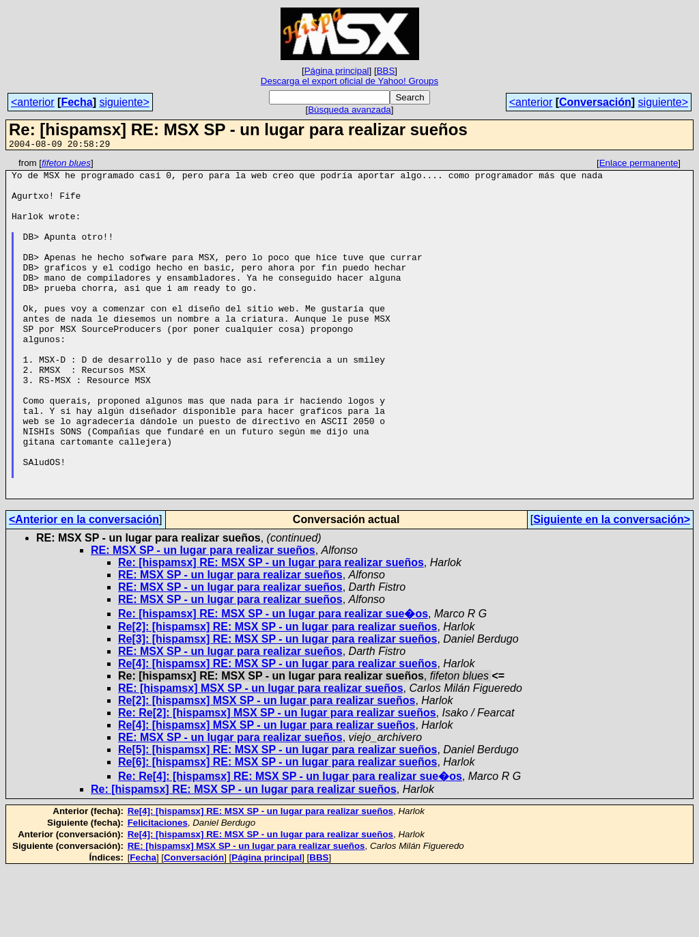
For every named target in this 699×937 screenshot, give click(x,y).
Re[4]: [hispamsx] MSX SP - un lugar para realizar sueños (266, 792)
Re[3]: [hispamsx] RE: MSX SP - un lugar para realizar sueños (277, 706)
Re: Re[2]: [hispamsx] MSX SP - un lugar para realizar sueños (277, 780)
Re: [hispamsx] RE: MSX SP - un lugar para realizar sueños (271, 630)
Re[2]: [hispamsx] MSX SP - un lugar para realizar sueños (266, 768)
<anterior (33, 102)
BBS (386, 71)
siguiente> (124, 102)
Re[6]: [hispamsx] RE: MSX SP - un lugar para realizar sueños (277, 829)
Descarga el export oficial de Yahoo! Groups (349, 81)
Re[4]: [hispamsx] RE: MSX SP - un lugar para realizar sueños (277, 731)
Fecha (76, 102)
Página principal (336, 71)
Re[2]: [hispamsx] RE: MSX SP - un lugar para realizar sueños (277, 694)
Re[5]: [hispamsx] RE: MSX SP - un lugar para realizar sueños (277, 817)
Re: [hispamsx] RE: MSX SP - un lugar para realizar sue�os (273, 681)
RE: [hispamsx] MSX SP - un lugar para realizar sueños (260, 755)
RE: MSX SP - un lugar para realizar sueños (203, 618)
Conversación (595, 102)
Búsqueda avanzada (349, 109)
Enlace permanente (639, 165)
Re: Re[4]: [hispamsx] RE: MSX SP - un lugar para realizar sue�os (290, 844)
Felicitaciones (158, 890)
